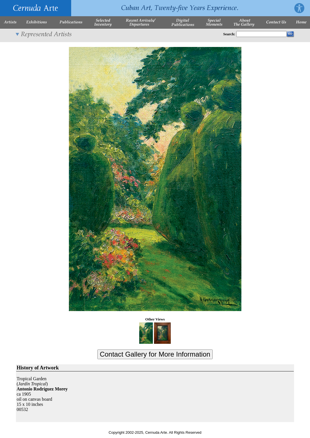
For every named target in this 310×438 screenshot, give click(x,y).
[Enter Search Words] (261, 34)
